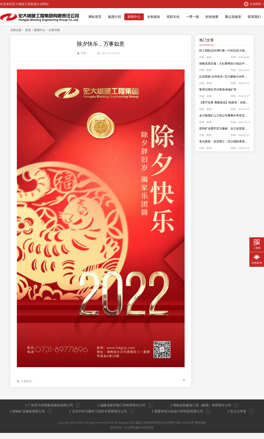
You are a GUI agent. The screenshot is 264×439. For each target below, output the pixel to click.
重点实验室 (233, 16)
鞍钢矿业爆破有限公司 (32, 411)
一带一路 (192, 16)
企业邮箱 (252, 4)
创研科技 (148, 427)
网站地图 (200, 422)
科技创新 (212, 16)
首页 (28, 30)
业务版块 (153, 16)
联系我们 (254, 16)
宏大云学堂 (242, 411)
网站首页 (95, 16)
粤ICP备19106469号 (182, 422)
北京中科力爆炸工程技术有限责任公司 (103, 411)
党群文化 (173, 16)
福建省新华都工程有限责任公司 (126, 405)
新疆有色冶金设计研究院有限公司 (182, 411)
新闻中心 (134, 16)
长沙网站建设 (133, 427)
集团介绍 (114, 16)
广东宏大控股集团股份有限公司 (54, 405)
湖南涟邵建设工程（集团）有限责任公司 (206, 405)
